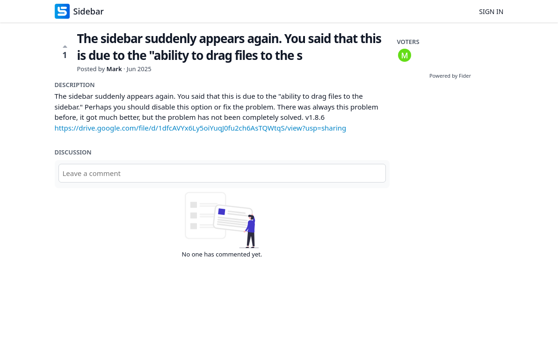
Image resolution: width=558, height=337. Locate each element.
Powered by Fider (450, 75)
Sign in (491, 11)
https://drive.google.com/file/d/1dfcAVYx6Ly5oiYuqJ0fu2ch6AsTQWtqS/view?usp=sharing (201, 127)
